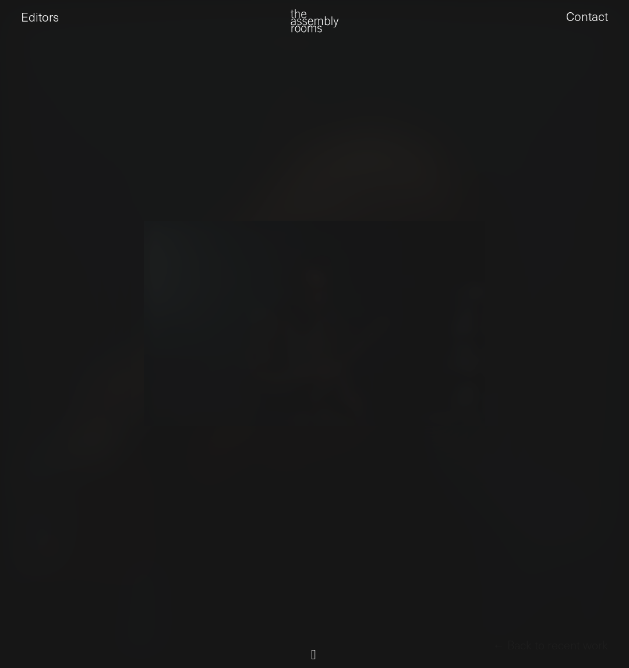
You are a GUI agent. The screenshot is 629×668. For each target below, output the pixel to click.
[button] (21, 29)
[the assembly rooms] (314, 29)
